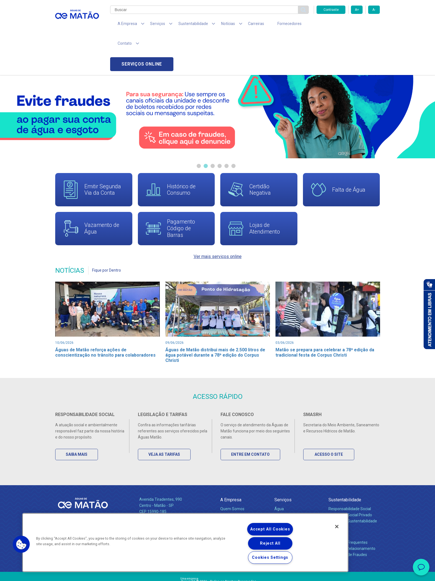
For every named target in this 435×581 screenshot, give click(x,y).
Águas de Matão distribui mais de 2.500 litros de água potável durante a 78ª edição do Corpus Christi (215, 317)
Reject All (270, 543)
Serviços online (348, 25)
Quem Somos (232, 476)
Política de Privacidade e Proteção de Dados (217, 572)
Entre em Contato (251, 422)
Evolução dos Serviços (293, 494)
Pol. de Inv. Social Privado (350, 482)
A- (373, 10)
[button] (21, 544)
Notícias (228, 494)
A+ (357, 10)
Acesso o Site (329, 422)
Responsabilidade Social (349, 476)
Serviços (283, 467)
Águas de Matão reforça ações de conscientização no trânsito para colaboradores (106, 314)
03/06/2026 (284, 304)
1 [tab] (199, 127)
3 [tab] (213, 127)
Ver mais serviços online (218, 218)
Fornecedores (269, 25)
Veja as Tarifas (165, 422)
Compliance (230, 482)
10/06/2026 (64, 304)
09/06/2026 (174, 304)
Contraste (331, 10)
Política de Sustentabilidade (352, 488)
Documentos (285, 501)
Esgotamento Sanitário (294, 482)
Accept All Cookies (270, 529)
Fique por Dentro (106, 232)
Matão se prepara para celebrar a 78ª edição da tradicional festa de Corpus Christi (325, 314)
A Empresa (230, 467)
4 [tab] (220, 127)
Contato (335, 501)
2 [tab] (206, 127)
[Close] (337, 526)
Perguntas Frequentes (348, 510)
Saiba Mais (77, 422)
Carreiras (239, 25)
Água (279, 476)
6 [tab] (233, 127)
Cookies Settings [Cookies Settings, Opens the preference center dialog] (270, 557)
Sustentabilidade (344, 467)
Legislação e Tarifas (291, 488)
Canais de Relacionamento (351, 516)
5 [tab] (226, 127)
